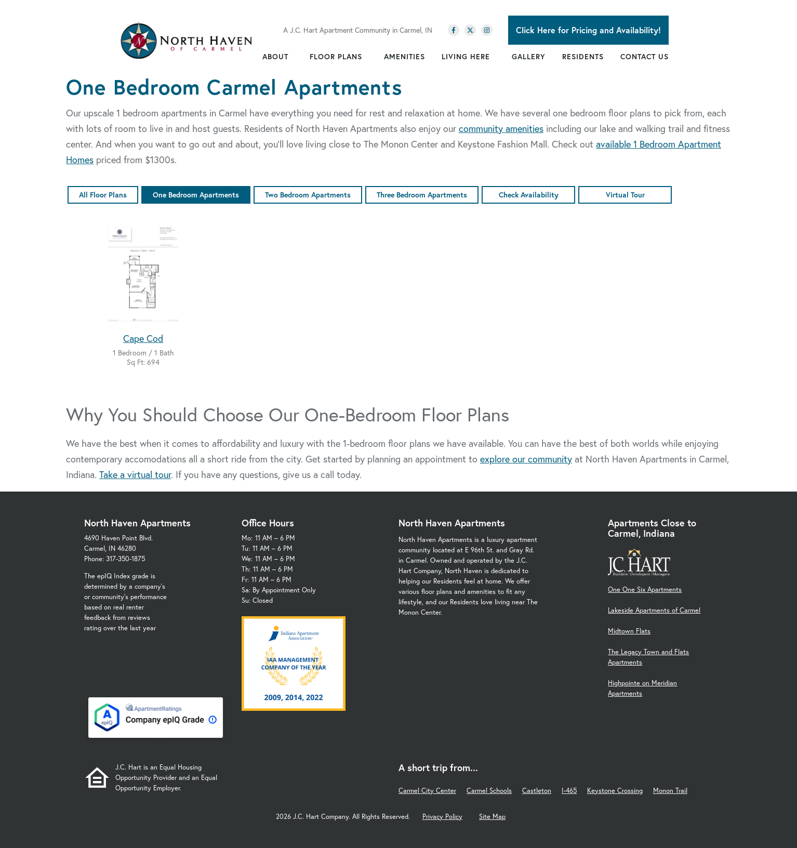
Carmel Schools (489, 790)
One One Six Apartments (645, 589)
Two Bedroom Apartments (308, 195)
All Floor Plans (103, 195)
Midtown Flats (629, 631)
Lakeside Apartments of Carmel (654, 610)
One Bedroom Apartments (196, 195)
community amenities (501, 128)
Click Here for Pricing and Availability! (588, 29)
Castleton (536, 790)
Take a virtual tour (135, 474)
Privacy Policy (442, 816)
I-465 (569, 790)
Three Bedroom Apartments (422, 195)
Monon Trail (670, 790)
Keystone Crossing (615, 790)
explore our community (526, 459)
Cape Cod (143, 338)
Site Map (492, 816)
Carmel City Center (427, 790)
